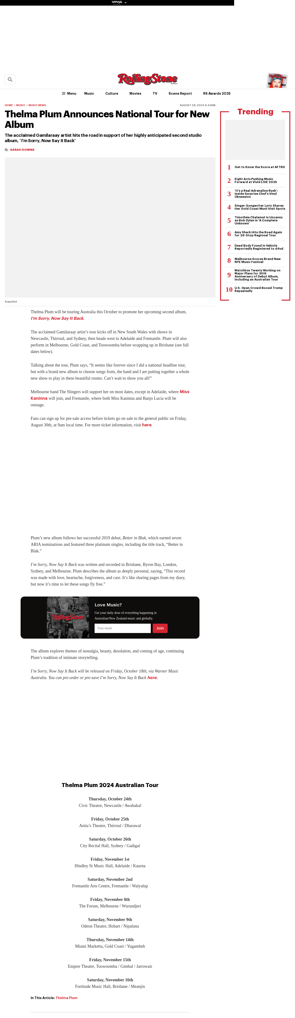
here (146, 425)
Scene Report (180, 93)
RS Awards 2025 (217, 93)
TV (155, 93)
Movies (135, 93)
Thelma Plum (66, 998)
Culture (111, 93)
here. (152, 678)
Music (89, 93)
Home (9, 105)
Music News (37, 105)
